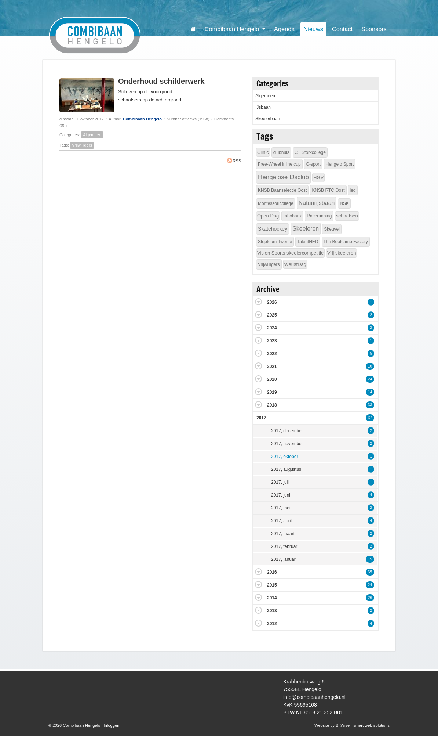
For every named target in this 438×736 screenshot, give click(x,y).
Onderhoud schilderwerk (161, 81)
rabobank (292, 216)
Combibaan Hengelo (142, 119)
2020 (272, 379)
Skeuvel (332, 229)
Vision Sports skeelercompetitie (290, 253)
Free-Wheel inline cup (279, 164)
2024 (272, 328)
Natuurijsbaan (317, 203)
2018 (272, 405)
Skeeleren (305, 229)
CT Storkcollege (310, 152)
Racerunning (319, 216)
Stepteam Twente (275, 241)
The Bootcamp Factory (346, 241)
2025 (272, 315)
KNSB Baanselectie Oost (282, 190)
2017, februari (284, 546)
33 (370, 405)
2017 (261, 418)
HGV (318, 177)
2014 (272, 597)
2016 (272, 572)
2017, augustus (286, 469)
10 (370, 366)
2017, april (281, 520)
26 (370, 598)
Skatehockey (272, 229)
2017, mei (281, 507)
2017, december (287, 430)
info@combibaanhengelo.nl (314, 697)
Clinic (263, 152)
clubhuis (281, 152)
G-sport (313, 164)
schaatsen (347, 216)
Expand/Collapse (258, 301)
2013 (272, 610)
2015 (272, 585)
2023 (272, 340)
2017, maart (283, 533)
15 (370, 559)
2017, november (287, 443)
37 (370, 418)
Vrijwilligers (82, 145)
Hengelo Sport (340, 164)
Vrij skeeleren (341, 253)
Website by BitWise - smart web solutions (352, 725)
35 (370, 572)
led (353, 190)
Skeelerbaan (267, 118)
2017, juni (280, 495)
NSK (344, 203)
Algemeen (92, 135)
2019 (272, 392)
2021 (272, 366)
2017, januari (283, 559)
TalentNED (307, 241)
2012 (272, 623)
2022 (272, 353)
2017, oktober (284, 456)
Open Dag (268, 216)
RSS (234, 160)
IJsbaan (263, 107)
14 (370, 392)
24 (370, 379)
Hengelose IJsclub (283, 177)
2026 (272, 302)
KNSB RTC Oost (328, 190)
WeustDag (295, 264)
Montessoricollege (275, 203)
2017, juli (280, 482)
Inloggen (111, 725)
